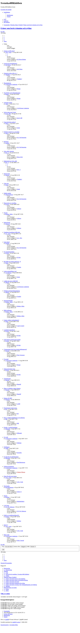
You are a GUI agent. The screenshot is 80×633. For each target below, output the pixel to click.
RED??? (6, 525)
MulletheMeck (20, 501)
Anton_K (19, 491)
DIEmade (7, 429)
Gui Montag (8, 272)
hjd (6, 409)
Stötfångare (7, 447)
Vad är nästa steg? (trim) (10, 112)
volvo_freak (8, 52)
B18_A (7, 152)
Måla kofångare (8, 310)
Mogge (18, 88)
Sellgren (19, 208)
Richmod (6, 141)
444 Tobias (8, 65)
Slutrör (5, 495)
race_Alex (7, 233)
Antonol (7, 175)
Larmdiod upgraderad (9, 330)
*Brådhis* (7, 74)
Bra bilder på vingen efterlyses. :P (12, 261)
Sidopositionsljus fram (9, 369)
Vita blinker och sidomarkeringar (12, 92)
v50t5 (6, 104)
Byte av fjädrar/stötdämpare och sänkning (14, 417)
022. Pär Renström (21, 137)
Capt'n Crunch (20, 325)
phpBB (7, 619)
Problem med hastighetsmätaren (12, 291)
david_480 (8, 113)
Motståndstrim (7, 83)
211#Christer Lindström (11, 84)
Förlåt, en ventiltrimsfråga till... (11, 515)
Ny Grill (6, 437)
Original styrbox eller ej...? (10, 73)
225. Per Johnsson (9, 507)
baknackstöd (7, 222)
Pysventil (6, 359)
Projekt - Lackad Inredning (10, 427)
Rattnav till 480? (8, 398)
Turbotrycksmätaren (9, 466)
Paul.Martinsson (21, 462)
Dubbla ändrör (7, 193)
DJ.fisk (7, 204)
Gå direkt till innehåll (6, 9)
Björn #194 (20, 157)
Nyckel (5, 212)
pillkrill (7, 282)
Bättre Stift (6, 534)
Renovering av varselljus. (10, 203)
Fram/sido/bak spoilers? (10, 122)
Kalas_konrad (20, 540)
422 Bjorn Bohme (21, 59)
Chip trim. (6, 183)
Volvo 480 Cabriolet (9, 151)
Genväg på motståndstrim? (10, 63)
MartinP (7, 350)
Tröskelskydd (7, 378)
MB (6, 419)
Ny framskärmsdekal (9, 251)
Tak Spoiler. (7, 486)
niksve (7, 133)
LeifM (18, 404)
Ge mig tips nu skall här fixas (11, 456)
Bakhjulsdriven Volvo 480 (10, 161)
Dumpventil (7, 173)
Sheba (6, 263)
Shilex (6, 123)
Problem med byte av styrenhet (11, 132)
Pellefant (7, 399)
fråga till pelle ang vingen (10, 476)
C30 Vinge (6, 505)
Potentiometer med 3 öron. (10, 408)
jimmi (18, 127)
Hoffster (7, 497)
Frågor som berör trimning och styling (16, 28)
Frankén (19, 267)
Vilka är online (5, 594)
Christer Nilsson (21, 472)
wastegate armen (8, 102)
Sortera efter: (20, 546)
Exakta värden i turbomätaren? (11, 320)
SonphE (7, 243)
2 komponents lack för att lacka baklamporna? (15, 349)
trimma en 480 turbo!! (9, 51)
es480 (6, 448)
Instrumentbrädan (8, 300)
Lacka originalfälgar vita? (10, 271)
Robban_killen (9, 214)
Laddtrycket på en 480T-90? (11, 281)
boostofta (19, 452)
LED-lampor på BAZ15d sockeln (12, 339)
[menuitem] (10, 15)
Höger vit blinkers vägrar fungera (12, 388)
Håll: (31, 546)
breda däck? (7, 242)
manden (7, 143)
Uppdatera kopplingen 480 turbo (12, 232)
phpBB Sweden (16, 622)
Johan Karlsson (9, 194)
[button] (5, 41)
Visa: (7, 546)
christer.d (7, 224)
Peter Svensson (20, 355)
